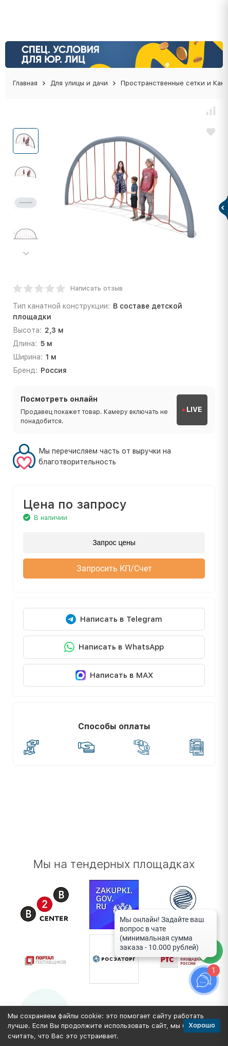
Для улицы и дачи (79, 83)
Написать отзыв (96, 288)
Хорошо (201, 1025)
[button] (26, 253)
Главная (25, 83)
